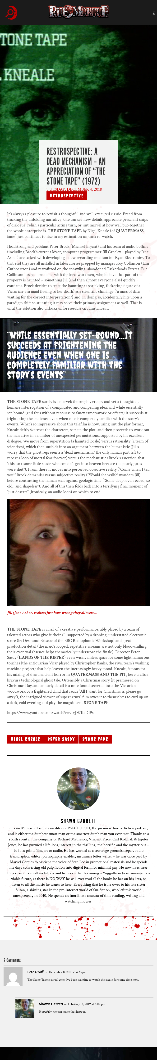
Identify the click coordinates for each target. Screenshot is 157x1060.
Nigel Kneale (25, 739)
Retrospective (67, 195)
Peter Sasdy (61, 739)
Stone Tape (95, 739)
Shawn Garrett (51, 1003)
